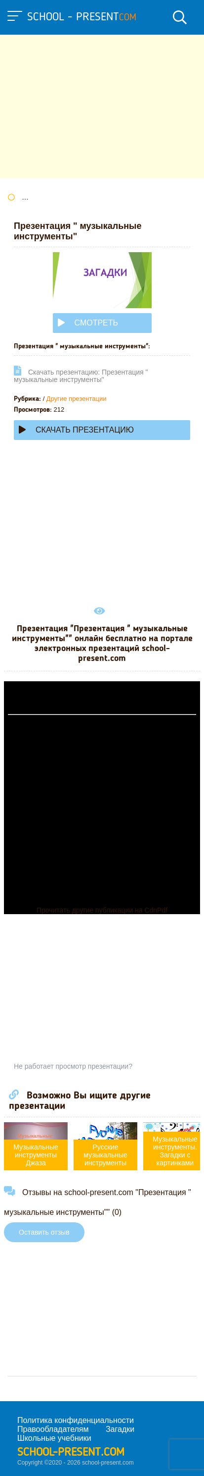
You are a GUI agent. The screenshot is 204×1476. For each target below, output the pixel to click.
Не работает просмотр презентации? (73, 1066)
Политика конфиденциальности (75, 1420)
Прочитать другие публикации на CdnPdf (102, 910)
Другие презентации (76, 398)
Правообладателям (53, 1429)
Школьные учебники (54, 1438)
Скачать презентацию (76, 430)
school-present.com (70, 1453)
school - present (81, 17)
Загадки (120, 1429)
